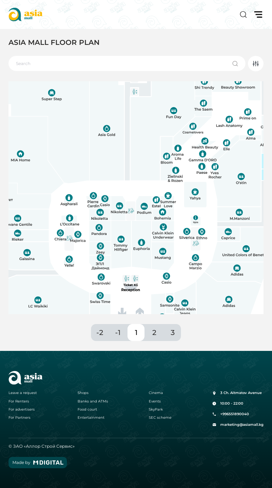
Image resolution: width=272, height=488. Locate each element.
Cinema (156, 393)
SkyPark (156, 409)
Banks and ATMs (93, 401)
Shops (83, 393)
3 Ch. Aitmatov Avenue (237, 393)
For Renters (18, 401)
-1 (117, 332)
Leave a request (22, 393)
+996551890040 (230, 414)
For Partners (19, 418)
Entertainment (91, 418)
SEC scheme (160, 418)
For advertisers (21, 409)
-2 (99, 332)
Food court (87, 409)
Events (155, 401)
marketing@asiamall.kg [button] (238, 425)
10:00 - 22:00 (227, 403)
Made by (37, 462)
